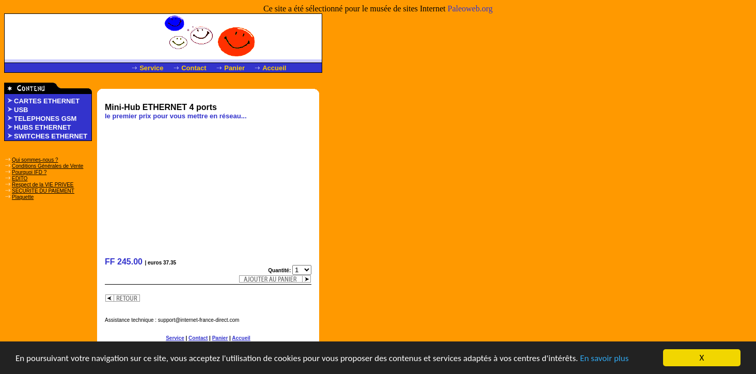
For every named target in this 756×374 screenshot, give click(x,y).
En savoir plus (604, 358)
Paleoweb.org (470, 8)
